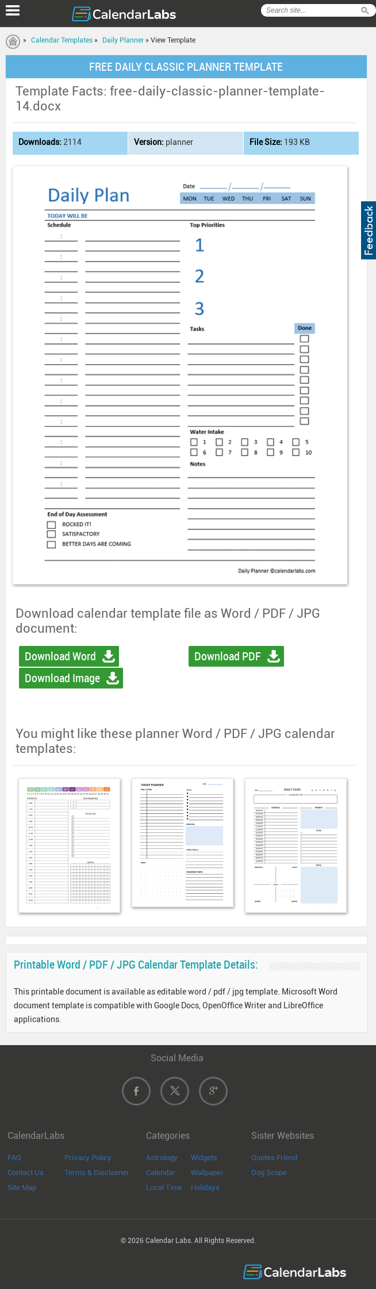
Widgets (204, 1157)
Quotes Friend (274, 1157)
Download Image (62, 678)
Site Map (21, 1187)
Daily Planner (123, 40)
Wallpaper (207, 1172)
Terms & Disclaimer (96, 1172)
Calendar (160, 1172)
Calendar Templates (62, 40)
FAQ (14, 1157)
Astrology (162, 1157)
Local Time (164, 1187)
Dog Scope (269, 1172)
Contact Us (25, 1172)
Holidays (205, 1187)
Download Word (60, 656)
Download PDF (227, 656)
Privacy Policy (88, 1157)
